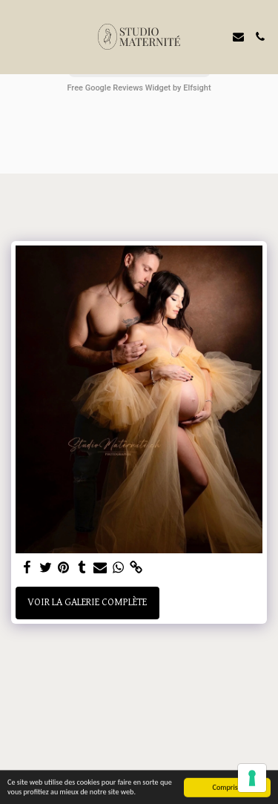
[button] (16, 36)
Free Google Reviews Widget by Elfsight (139, 88)
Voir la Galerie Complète (87, 602)
